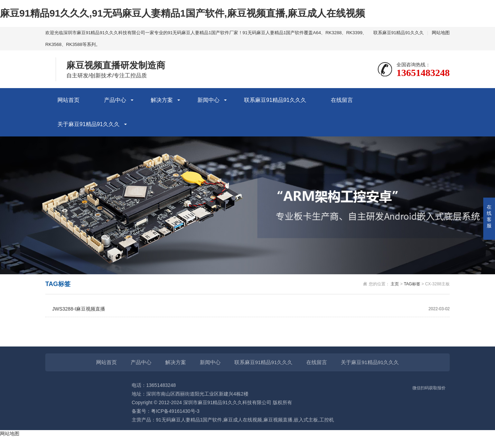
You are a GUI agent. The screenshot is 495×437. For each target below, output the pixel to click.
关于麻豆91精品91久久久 (88, 124)
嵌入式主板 (306, 419)
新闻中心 (208, 100)
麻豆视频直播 (277, 419)
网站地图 (441, 32)
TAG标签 (412, 284)
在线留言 (342, 100)
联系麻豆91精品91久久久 (398, 32)
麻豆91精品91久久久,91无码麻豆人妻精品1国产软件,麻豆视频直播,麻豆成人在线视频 (182, 13)
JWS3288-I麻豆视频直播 (251, 309)
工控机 (326, 419)
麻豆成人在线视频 (242, 419)
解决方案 (162, 100)
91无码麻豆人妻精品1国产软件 (189, 419)
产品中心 (115, 100)
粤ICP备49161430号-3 (175, 411)
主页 (395, 284)
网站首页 (68, 100)
